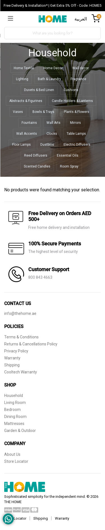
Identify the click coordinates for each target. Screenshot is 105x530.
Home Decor (53, 68)
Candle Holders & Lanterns (72, 101)
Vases (18, 112)
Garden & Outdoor (20, 430)
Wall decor (80, 68)
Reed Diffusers (35, 155)
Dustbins (47, 145)
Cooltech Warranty (20, 372)
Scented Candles (37, 166)
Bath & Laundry (49, 79)
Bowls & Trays (43, 112)
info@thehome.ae (20, 313)
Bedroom (12, 409)
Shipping (12, 365)
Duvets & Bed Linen (39, 90)
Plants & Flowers (76, 112)
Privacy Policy (16, 351)
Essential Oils (67, 155)
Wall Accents (26, 134)
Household (13, 395)
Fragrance (78, 79)
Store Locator (16, 461)
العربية (80, 19)
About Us (12, 454)
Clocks (51, 134)
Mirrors (75, 123)
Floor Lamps (21, 145)
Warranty (12, 358)
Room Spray (69, 166)
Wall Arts (53, 123)
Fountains (29, 123)
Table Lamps (76, 134)
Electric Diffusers (77, 145)
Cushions (71, 90)
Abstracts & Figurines (25, 101)
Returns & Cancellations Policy (30, 344)
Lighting (22, 79)
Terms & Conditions (21, 337)
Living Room (15, 402)
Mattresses (14, 423)
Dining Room (15, 416)
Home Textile (24, 68)
